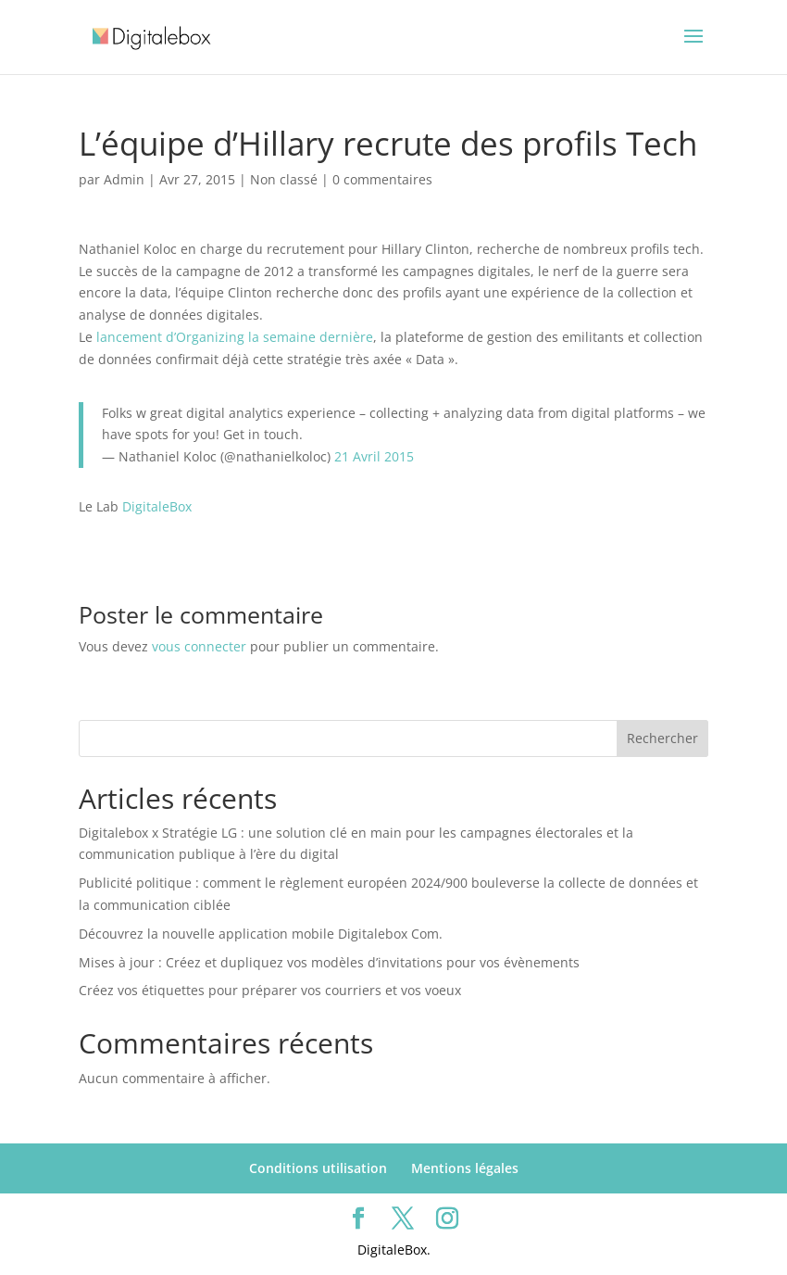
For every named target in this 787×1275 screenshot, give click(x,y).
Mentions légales (464, 1168)
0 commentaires (382, 179)
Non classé (284, 179)
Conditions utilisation (318, 1168)
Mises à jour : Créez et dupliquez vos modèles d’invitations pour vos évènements (329, 962)
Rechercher (662, 738)
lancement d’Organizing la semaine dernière (234, 337)
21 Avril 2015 (374, 456)
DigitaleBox (157, 506)
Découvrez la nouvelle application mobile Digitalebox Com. (261, 933)
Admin (124, 179)
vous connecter (199, 646)
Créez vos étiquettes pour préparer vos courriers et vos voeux (270, 990)
